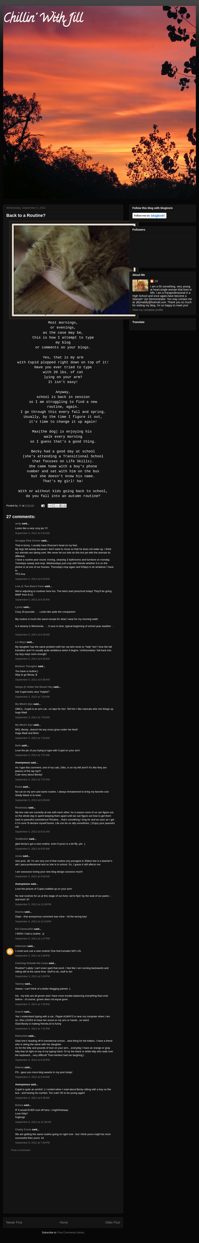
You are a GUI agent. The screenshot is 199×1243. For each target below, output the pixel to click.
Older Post (112, 1222)
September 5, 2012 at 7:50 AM (32, 717)
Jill (156, 281)
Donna (19, 1105)
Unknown (21, 946)
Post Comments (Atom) (71, 1232)
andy (18, 523)
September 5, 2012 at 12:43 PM (33, 904)
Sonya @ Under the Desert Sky (34, 686)
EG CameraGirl (24, 928)
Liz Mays (20, 642)
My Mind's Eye (24, 704)
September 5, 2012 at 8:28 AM (32, 800)
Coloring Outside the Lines (31, 963)
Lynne (19, 607)
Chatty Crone (23, 1129)
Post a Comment (20, 1150)
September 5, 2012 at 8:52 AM (32, 848)
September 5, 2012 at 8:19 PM (32, 1059)
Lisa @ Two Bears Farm (29, 586)
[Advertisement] (63, 1185)
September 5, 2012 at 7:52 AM (32, 738)
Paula (18, 786)
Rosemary (21, 807)
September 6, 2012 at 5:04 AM (32, 1076)
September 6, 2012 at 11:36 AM (33, 1122)
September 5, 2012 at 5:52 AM (32, 533)
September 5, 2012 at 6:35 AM (32, 658)
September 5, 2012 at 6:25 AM (32, 578)
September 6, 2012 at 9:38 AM (32, 1097)
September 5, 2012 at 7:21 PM (32, 1028)
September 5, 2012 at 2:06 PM (32, 955)
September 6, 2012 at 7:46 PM (32, 1142)
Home (64, 1222)
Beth (18, 745)
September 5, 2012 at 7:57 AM (32, 755)
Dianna (19, 911)
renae (19, 855)
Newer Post (14, 1222)
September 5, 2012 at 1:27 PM (32, 938)
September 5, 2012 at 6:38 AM (32, 679)
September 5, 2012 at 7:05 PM (32, 1004)
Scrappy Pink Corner (28, 540)
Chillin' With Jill (42, 19)
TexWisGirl (21, 838)
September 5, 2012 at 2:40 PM (32, 976)
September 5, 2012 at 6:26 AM (32, 634)
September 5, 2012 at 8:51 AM (32, 831)
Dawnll (19, 1011)
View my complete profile (147, 309)
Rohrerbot (21, 1035)
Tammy (19, 983)
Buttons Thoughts (26, 666)
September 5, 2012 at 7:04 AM (32, 696)
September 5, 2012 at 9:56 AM (32, 876)
